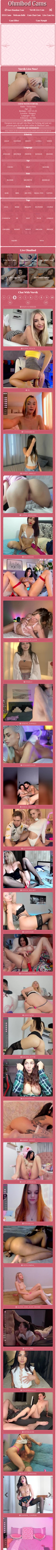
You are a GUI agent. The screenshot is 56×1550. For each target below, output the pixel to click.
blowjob (39, 207)
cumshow (6, 218)
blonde (10, 180)
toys (42, 241)
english (6, 154)
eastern (17, 141)
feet (28, 218)
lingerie (6, 229)
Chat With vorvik (28, 104)
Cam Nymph (41, 21)
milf (28, 167)
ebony (28, 141)
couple (50, 207)
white (49, 141)
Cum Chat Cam (34, 15)
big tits (28, 193)
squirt (14, 241)
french (28, 154)
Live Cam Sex (48, 15)
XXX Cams (6, 15)
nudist (17, 229)
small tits (38, 193)
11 (10, 302)
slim (7, 193)
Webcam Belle (19, 15)
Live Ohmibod (28, 250)
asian (6, 141)
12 (28, 302)
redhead (46, 180)
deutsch (17, 154)
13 (46, 302)
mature (46, 167)
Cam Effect (14, 21)
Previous (7, 370)
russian (38, 154)
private (50, 229)
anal (6, 207)
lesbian (50, 218)
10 (52, 297)
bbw (17, 193)
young (10, 167)
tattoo (49, 193)
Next (49, 370)
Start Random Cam (14, 10)
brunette (28, 180)
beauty (28, 207)
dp (17, 218)
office (28, 229)
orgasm (39, 229)
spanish (49, 154)
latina (39, 141)
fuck (39, 218)
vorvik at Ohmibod (28, 128)
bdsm (17, 207)
